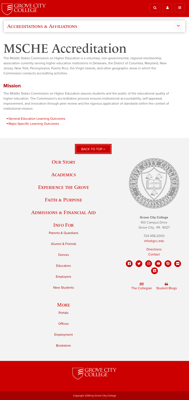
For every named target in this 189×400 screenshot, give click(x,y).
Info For (63, 225)
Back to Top (93, 149)
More (63, 305)
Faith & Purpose (63, 200)
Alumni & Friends (63, 244)
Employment (63, 335)
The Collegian (141, 286)
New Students (63, 288)
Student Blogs (166, 286)
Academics (63, 174)
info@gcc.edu (154, 241)
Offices (63, 324)
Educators (63, 266)
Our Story (63, 162)
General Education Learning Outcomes (36, 119)
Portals (63, 313)
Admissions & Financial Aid (63, 212)
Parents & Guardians (63, 233)
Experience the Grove (63, 187)
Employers (63, 277)
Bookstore (63, 345)
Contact (154, 254)
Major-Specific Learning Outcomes (33, 124)
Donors (63, 255)
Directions (153, 249)
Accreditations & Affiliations (42, 26)
